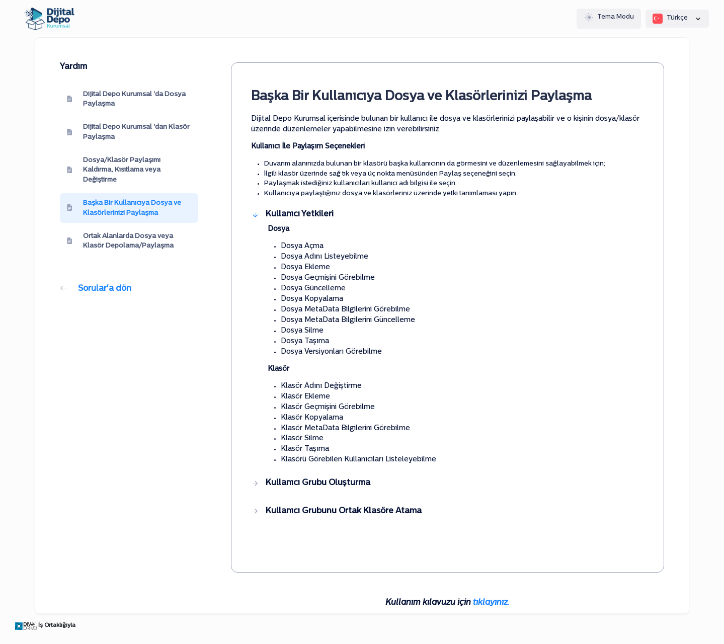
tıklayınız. (491, 603)
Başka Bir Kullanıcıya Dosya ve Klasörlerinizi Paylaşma (123, 208)
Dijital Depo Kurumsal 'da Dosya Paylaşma (126, 99)
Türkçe (677, 19)
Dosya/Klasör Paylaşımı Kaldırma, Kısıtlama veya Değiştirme (113, 170)
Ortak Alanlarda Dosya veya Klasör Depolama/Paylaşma (120, 241)
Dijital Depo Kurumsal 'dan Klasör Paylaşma (128, 132)
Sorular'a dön (95, 289)
